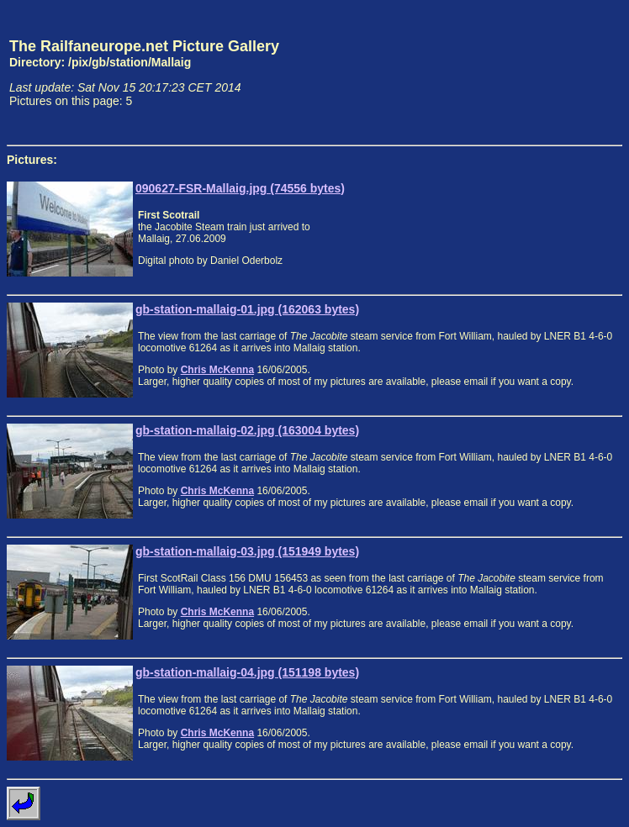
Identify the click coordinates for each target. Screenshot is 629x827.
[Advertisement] (544, 72)
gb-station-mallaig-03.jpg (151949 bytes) (247, 551)
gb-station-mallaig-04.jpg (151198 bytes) (247, 672)
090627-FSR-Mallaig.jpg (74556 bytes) (240, 188)
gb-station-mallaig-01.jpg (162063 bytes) (247, 309)
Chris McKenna (217, 370)
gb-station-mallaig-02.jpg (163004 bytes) (247, 430)
